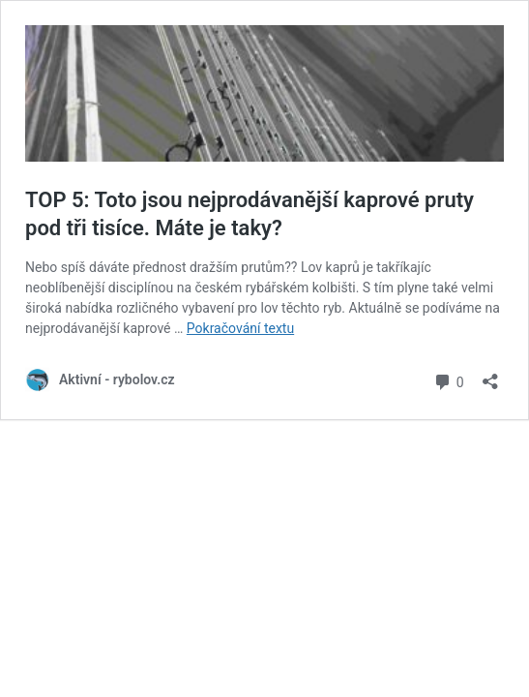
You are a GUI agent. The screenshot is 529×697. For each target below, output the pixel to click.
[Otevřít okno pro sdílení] (490, 375)
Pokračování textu (240, 328)
